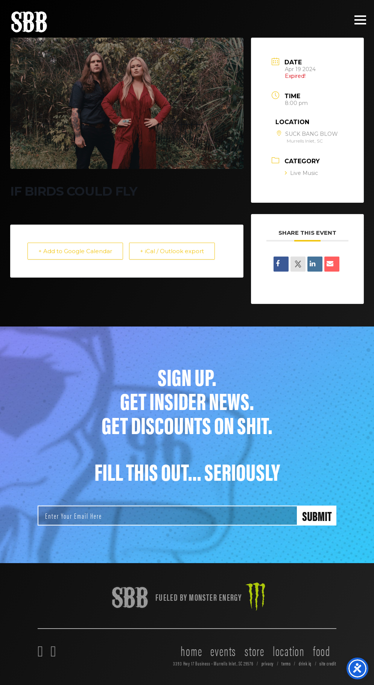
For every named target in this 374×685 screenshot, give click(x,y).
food (321, 650)
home (191, 650)
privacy (267, 663)
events (223, 650)
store (255, 650)
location (289, 650)
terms (286, 663)
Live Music (301, 173)
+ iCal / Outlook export (172, 251)
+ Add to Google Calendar (75, 251)
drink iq (305, 663)
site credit (327, 663)
